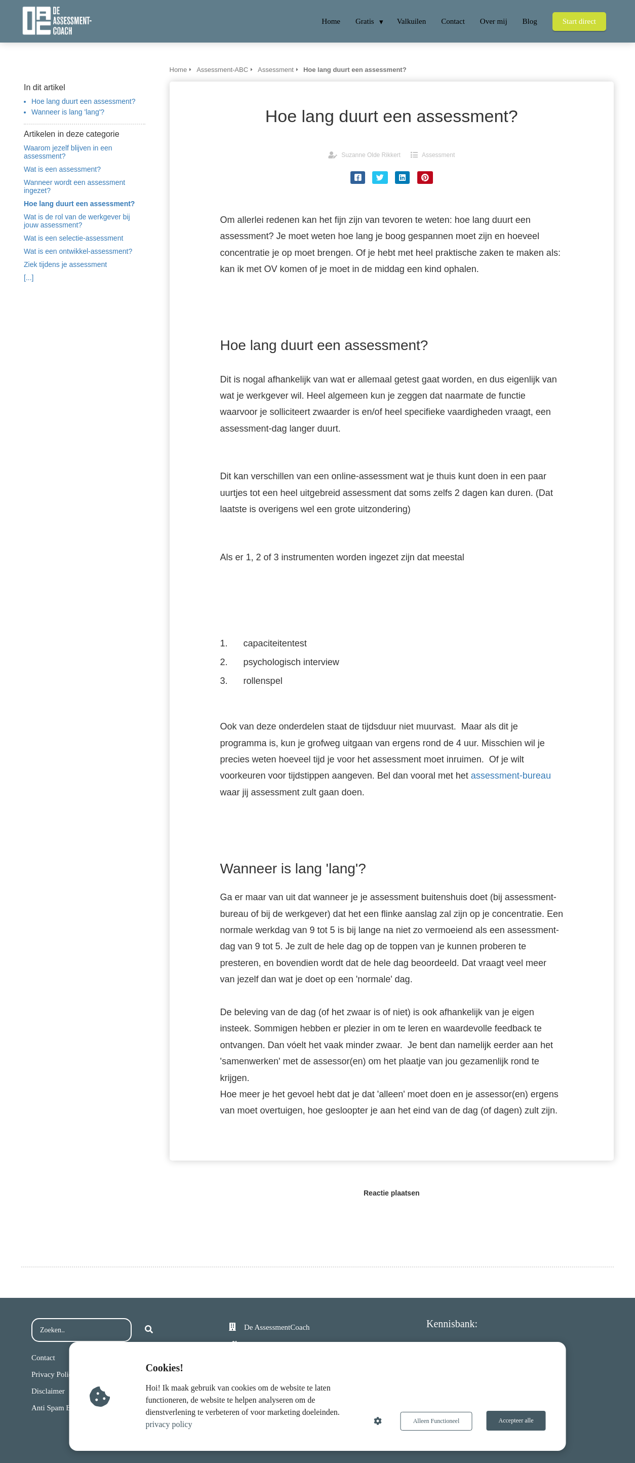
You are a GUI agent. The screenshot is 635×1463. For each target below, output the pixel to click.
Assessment (438, 155)
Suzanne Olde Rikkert (371, 155)
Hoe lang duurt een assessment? (83, 101)
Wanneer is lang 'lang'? (67, 112)
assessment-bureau (511, 776)
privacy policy (169, 1424)
